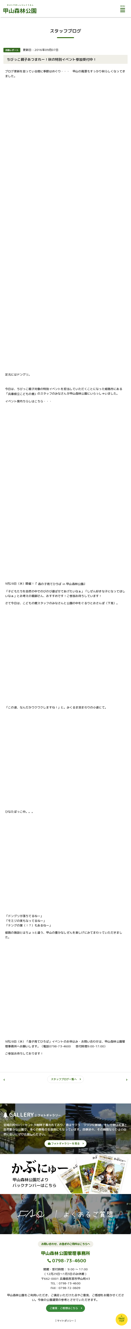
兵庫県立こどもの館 (21, 394)
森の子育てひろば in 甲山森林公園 (60, 584)
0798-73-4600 (69, 1261)
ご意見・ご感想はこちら (64, 1308)
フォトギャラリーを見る (64, 1143)
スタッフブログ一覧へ (64, 1079)
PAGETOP (122, 1319)
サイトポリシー (65, 1320)
